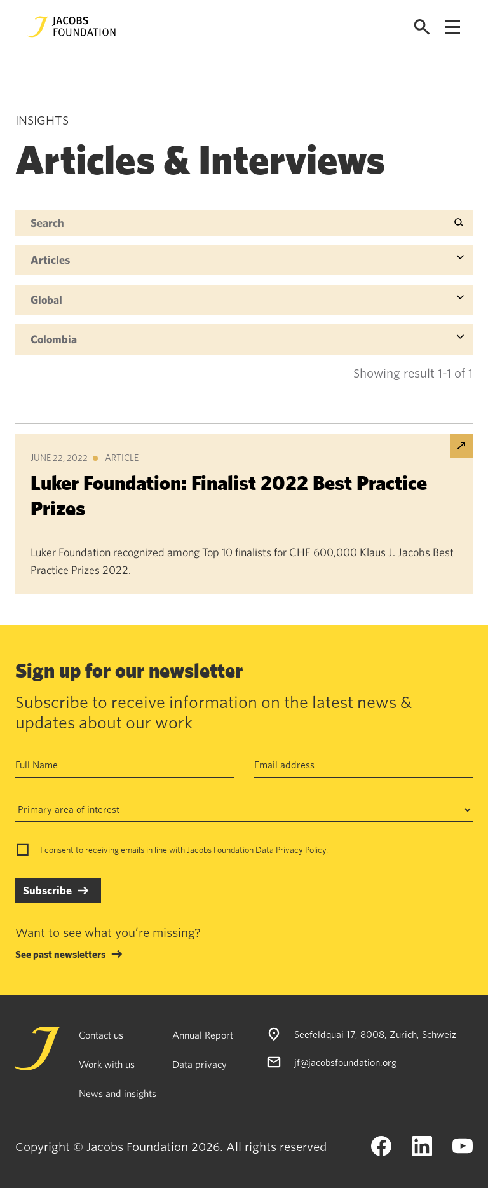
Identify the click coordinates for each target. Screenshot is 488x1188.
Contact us (101, 1035)
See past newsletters (60, 954)
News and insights (117, 1093)
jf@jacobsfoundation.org (345, 1062)
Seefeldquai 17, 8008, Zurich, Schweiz (375, 1034)
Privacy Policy (301, 850)
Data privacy (199, 1064)
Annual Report (202, 1035)
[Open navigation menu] (452, 27)
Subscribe (47, 890)
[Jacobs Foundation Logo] (71, 26)
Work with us (107, 1064)
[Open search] (422, 27)
